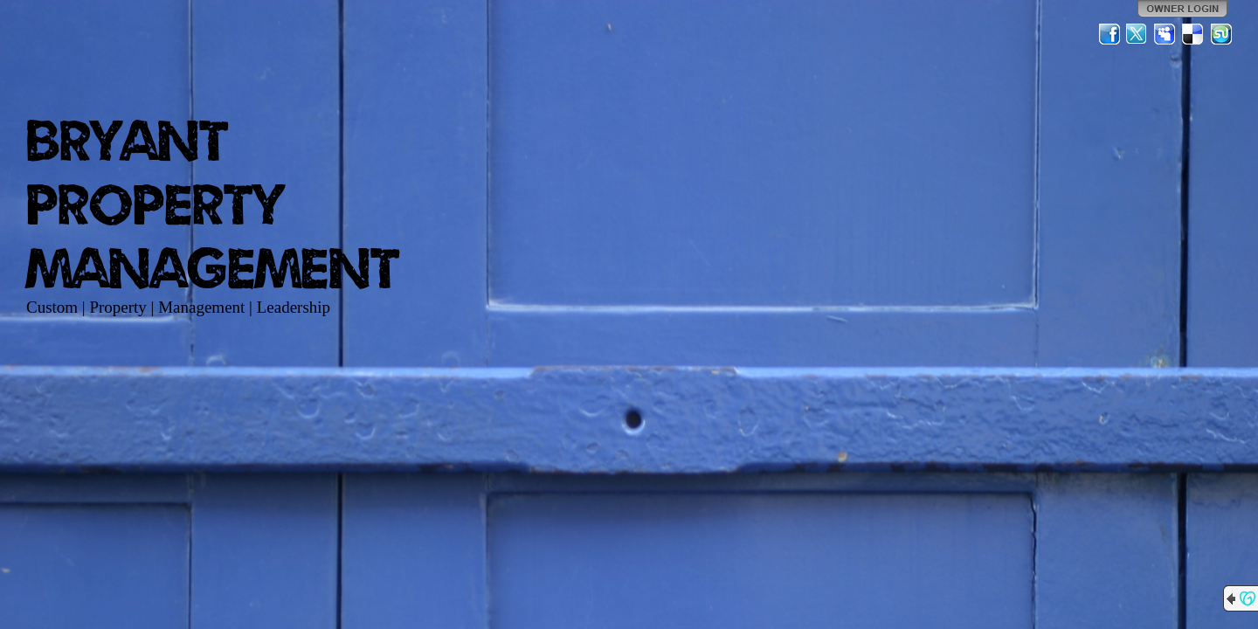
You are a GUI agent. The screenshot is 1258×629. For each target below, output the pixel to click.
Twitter (1137, 34)
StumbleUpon (1221, 34)
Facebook (1109, 34)
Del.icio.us (1193, 34)
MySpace (1165, 34)
